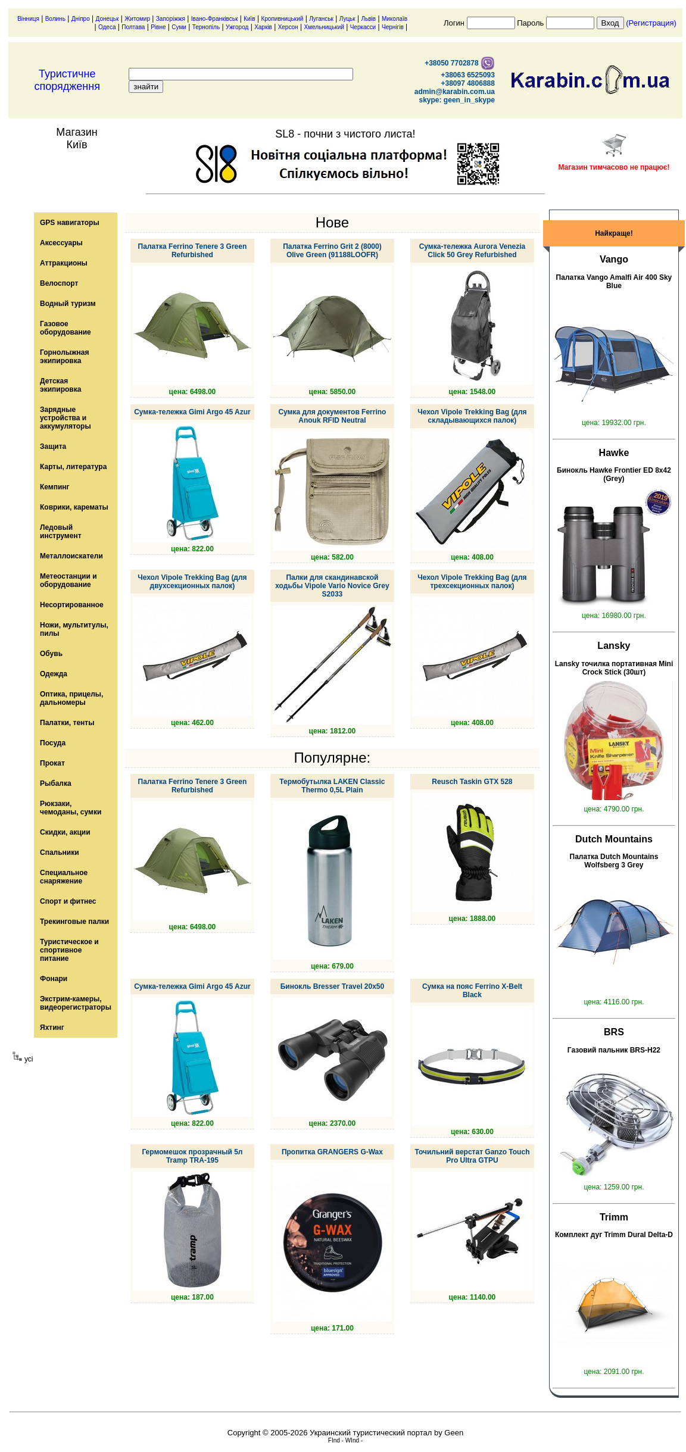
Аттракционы (64, 263)
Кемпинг (55, 487)
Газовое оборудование (65, 328)
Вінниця (28, 18)
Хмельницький (324, 27)
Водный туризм (68, 303)
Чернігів (393, 27)
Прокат (52, 763)
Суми (179, 27)
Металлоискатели (71, 556)
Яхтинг (52, 1027)
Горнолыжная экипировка (64, 356)
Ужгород (237, 27)
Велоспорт (59, 283)
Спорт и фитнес (68, 901)
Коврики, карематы (74, 507)
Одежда (53, 674)
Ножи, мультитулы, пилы (74, 629)
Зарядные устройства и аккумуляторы (65, 417)
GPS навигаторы (69, 222)
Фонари (53, 979)
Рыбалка (55, 783)
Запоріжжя (170, 18)
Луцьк (347, 18)
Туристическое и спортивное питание (69, 950)
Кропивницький (282, 18)
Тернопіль (206, 27)
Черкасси (363, 27)
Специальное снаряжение (64, 877)
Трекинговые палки (74, 921)
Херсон (288, 27)
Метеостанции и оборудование (68, 580)
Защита (53, 446)
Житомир (137, 18)
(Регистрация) (651, 22)
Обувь (51, 654)
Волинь (55, 18)
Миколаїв (394, 18)
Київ (249, 18)
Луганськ (321, 18)
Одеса (107, 27)
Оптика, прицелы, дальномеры (71, 698)
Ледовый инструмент (61, 531)
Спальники (59, 852)
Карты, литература (73, 467)
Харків (263, 27)
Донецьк (107, 18)
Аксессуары (61, 243)
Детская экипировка (60, 385)
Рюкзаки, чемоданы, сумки (70, 808)
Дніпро (80, 18)
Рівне (158, 27)
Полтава (133, 27)
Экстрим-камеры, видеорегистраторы (75, 1003)
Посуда (53, 743)
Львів (368, 18)
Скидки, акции (65, 832)
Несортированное (72, 605)
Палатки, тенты (67, 723)
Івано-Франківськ (214, 18)
